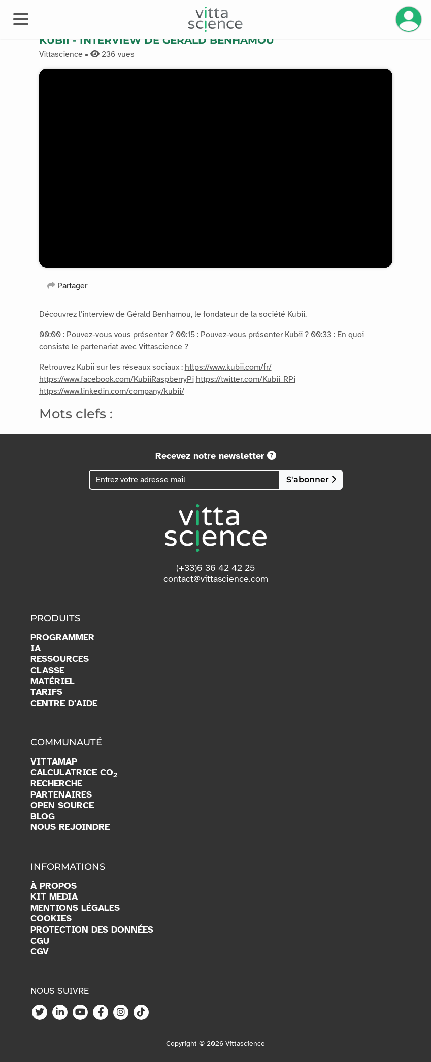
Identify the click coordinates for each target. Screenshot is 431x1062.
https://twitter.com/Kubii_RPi (245, 379)
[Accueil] (215, 19)
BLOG (42, 816)
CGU (39, 941)
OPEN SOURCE (62, 805)
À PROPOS (53, 886)
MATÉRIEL (52, 681)
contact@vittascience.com (215, 578)
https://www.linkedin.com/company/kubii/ (111, 391)
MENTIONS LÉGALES (75, 908)
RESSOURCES (59, 659)
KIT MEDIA (54, 896)
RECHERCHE (56, 783)
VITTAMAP (53, 761)
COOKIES (51, 918)
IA (35, 648)
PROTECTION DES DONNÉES (91, 929)
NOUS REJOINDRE (70, 827)
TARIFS (46, 692)
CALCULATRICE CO (73, 772)
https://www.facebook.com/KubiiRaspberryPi (116, 379)
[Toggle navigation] (21, 18)
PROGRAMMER (62, 637)
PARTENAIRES (61, 794)
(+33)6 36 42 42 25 (215, 567)
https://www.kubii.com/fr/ (228, 367)
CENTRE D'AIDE (63, 703)
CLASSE (47, 670)
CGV (39, 951)
